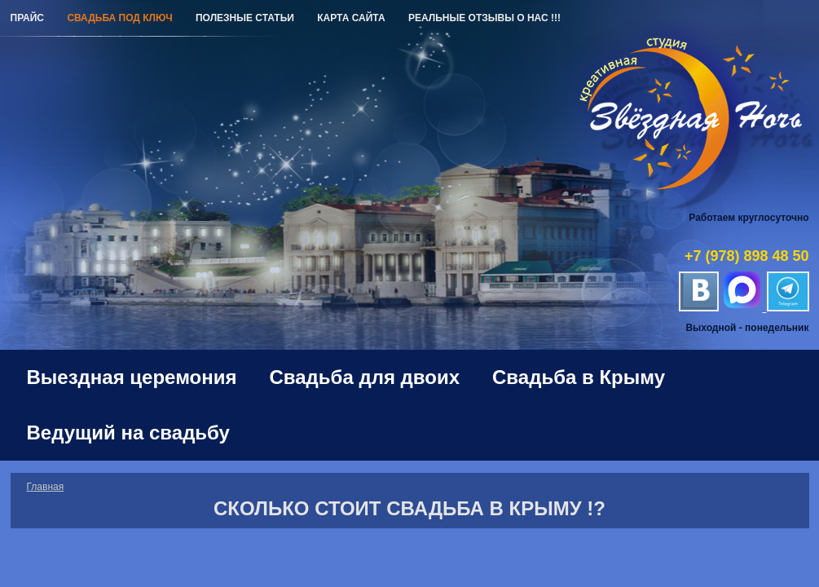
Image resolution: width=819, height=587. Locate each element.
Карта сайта (351, 18)
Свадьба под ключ (119, 18)
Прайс (28, 18)
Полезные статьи (245, 18)
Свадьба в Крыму (578, 377)
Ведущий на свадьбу (128, 432)
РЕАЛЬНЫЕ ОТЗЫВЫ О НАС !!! (484, 18)
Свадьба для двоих (365, 377)
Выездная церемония (132, 377)
